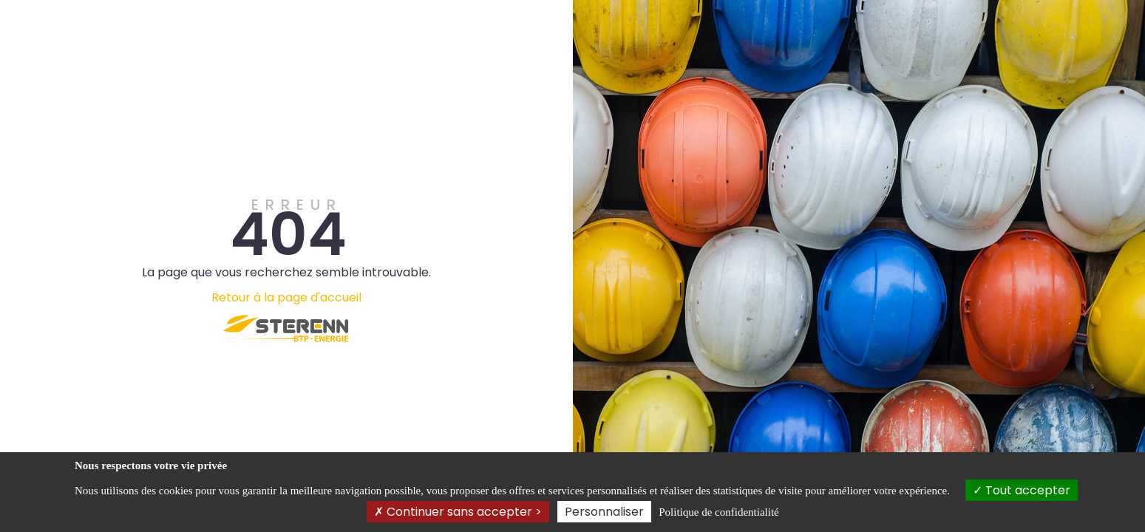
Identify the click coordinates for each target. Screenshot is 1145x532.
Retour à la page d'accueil (286, 297)
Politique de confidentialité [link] (718, 512)
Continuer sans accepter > (458, 511)
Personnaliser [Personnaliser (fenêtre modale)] (604, 511)
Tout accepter (1021, 490)
